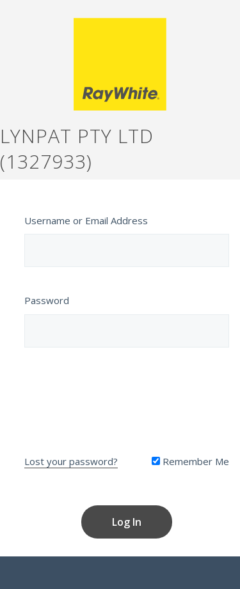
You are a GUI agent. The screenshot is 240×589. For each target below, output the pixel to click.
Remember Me (190, 461)
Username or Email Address (86, 220)
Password (46, 300)
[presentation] (126, 398)
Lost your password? (71, 461)
